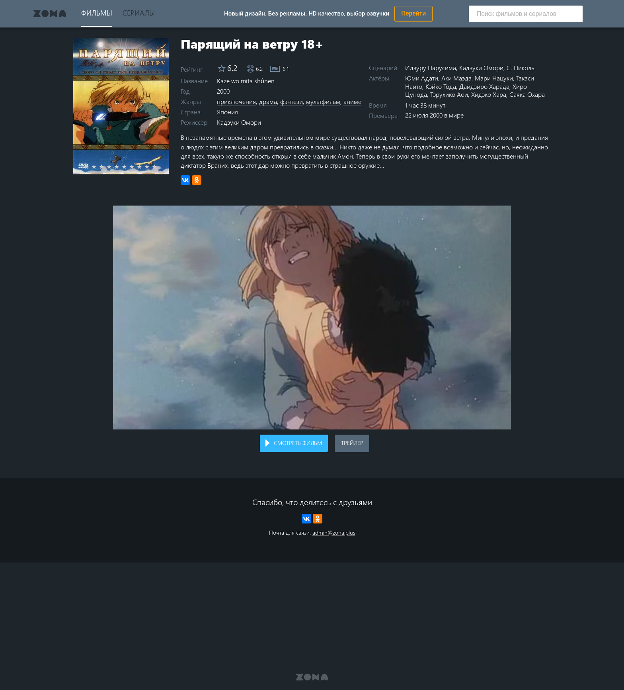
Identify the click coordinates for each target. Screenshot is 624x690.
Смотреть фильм (298, 443)
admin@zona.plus (333, 532)
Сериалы (139, 13)
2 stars (98, 166)
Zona (49, 13)
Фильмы (96, 13)
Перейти (413, 13)
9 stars (151, 166)
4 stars (113, 166)
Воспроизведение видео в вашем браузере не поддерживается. (312, 318)
